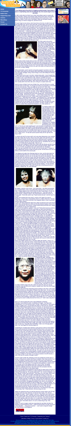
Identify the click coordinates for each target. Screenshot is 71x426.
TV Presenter (34, 416)
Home (22, 416)
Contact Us (45, 418)
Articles (47, 416)
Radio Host (26, 416)
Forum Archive (39, 418)
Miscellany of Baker (26, 418)
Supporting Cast (41, 416)
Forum (33, 418)
